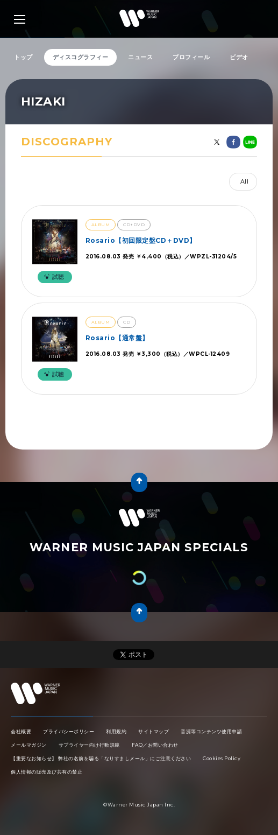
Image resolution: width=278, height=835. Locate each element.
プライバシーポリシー (68, 731)
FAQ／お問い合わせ (155, 745)
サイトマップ (153, 731)
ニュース (140, 57)
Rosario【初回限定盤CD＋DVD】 (140, 240)
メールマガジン (29, 745)
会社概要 (21, 731)
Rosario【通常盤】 (117, 338)
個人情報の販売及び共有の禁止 (46, 772)
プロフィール (191, 57)
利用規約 (116, 731)
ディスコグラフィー (81, 57)
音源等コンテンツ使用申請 (211, 731)
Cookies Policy (221, 758)
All (244, 181)
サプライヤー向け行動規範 (89, 745)
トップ (23, 57)
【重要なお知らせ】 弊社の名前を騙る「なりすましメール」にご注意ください (101, 758)
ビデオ (239, 57)
